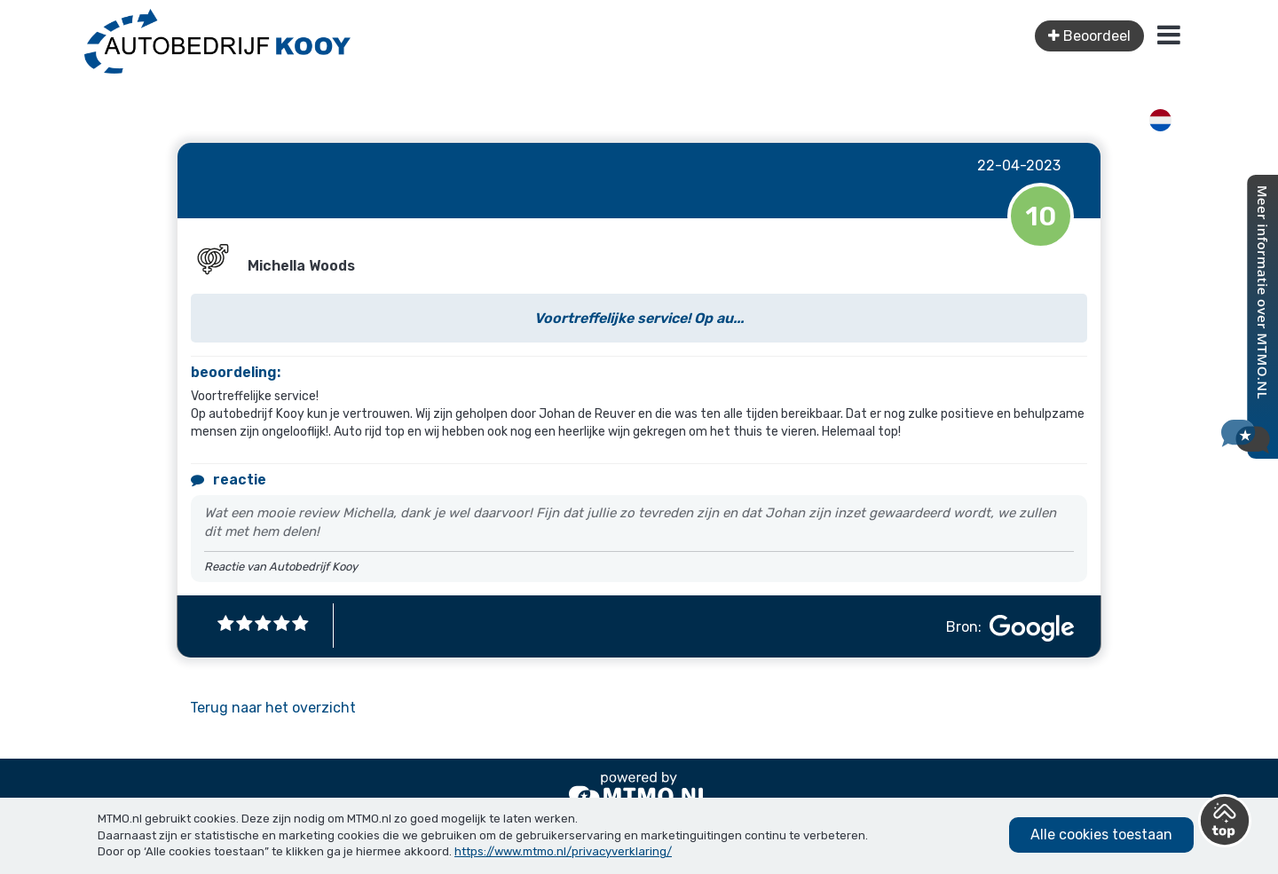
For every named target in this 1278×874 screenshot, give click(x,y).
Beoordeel (1089, 36)
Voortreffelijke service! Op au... (639, 318)
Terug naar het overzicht (273, 707)
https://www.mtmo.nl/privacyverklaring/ (563, 851)
